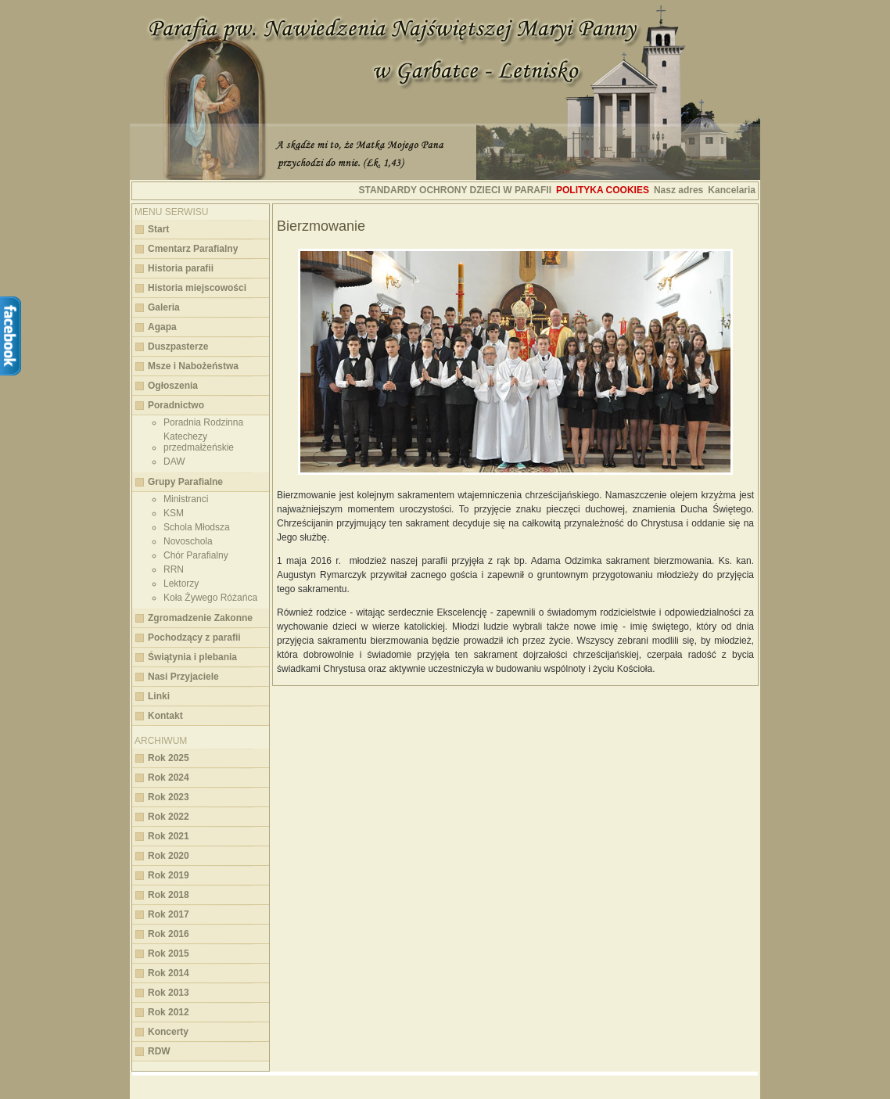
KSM (173, 513)
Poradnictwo (176, 405)
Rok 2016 (168, 933)
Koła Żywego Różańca (210, 597)
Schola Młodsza (196, 527)
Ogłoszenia (173, 385)
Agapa (162, 326)
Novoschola (188, 541)
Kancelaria (731, 190)
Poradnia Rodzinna (203, 422)
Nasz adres (678, 190)
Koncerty (168, 1031)
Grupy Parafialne (185, 481)
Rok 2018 (168, 894)
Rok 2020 (168, 855)
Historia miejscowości (197, 287)
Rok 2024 (168, 777)
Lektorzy (181, 583)
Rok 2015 (168, 953)
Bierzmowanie (321, 226)
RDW (159, 1051)
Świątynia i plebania (192, 657)
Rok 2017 (168, 914)
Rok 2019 (168, 875)
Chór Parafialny (195, 555)
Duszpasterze (178, 346)
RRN (173, 569)
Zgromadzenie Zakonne (200, 617)
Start (158, 229)
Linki (159, 696)
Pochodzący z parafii (194, 637)
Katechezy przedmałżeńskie (198, 442)
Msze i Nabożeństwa (193, 366)
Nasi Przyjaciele (183, 676)
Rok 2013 (168, 992)
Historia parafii (181, 268)
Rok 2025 (168, 757)
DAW (174, 461)
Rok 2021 (168, 836)
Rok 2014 (168, 973)
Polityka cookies (602, 190)
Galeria (164, 307)
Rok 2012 (168, 1012)
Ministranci (185, 499)
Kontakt (165, 715)
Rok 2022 (168, 816)
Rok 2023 (168, 797)
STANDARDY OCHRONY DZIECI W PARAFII (455, 190)
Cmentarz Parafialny (193, 248)
